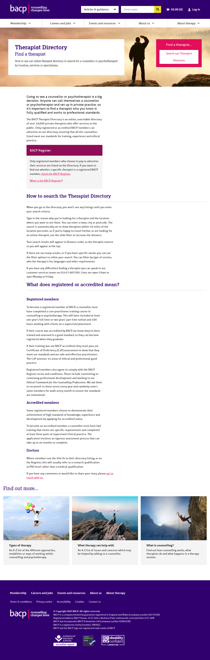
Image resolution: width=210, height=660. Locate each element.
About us (144, 23)
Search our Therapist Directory (179, 57)
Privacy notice (44, 601)
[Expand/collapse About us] (153, 23)
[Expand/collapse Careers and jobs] (74, 23)
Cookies (79, 601)
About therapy (186, 23)
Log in (196, 9)
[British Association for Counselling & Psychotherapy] (30, 9)
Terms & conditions (21, 601)
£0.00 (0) (177, 9)
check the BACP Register (55, 174)
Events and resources (102, 23)
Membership (18, 23)
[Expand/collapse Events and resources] (119, 23)
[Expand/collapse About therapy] (198, 23)
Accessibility (64, 601)
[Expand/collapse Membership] (29, 23)
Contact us (95, 601)
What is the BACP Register (45, 180)
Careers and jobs (60, 23)
